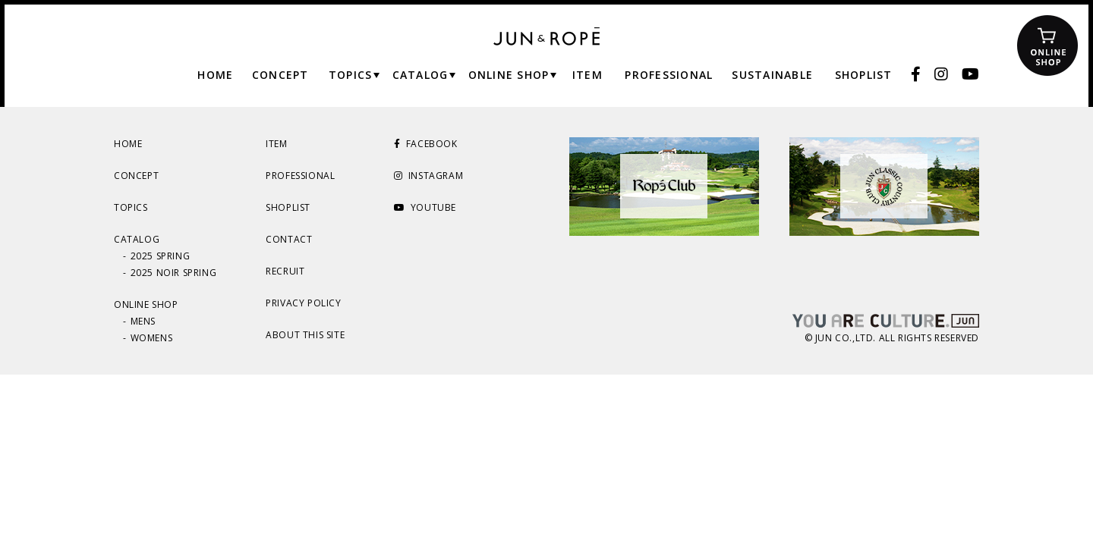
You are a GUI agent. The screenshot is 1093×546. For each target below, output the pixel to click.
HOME (128, 143)
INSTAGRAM (428, 175)
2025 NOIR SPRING (174, 272)
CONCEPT (136, 175)
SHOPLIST (288, 207)
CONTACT (289, 239)
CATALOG (136, 239)
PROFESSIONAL (300, 175)
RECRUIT (285, 271)
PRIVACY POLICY (303, 303)
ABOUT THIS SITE (305, 334)
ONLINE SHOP (146, 304)
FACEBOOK (425, 143)
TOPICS (131, 207)
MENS (143, 321)
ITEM (276, 143)
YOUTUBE (425, 207)
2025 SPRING (161, 255)
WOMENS (152, 337)
